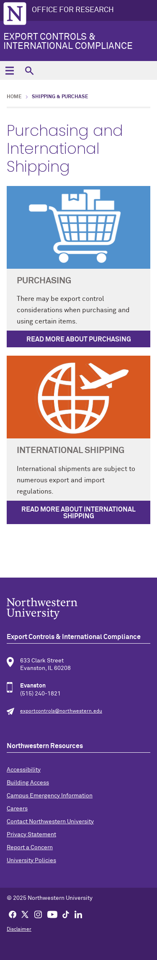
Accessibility (24, 770)
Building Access (28, 783)
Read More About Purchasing (78, 339)
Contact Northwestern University (50, 822)
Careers (17, 809)
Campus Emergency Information (50, 796)
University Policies (31, 860)
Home (14, 96)
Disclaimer (19, 929)
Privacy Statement (31, 835)
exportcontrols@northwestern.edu (61, 711)
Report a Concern (30, 848)
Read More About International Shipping (78, 512)
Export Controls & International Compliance (68, 42)
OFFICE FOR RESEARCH (73, 10)
